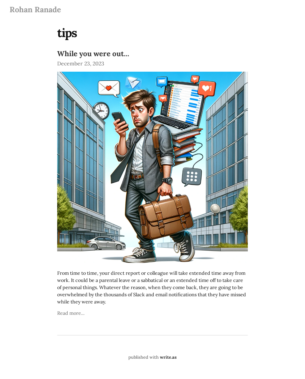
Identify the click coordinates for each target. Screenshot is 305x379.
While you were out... (93, 53)
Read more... (71, 313)
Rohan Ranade (35, 9)
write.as (168, 357)
